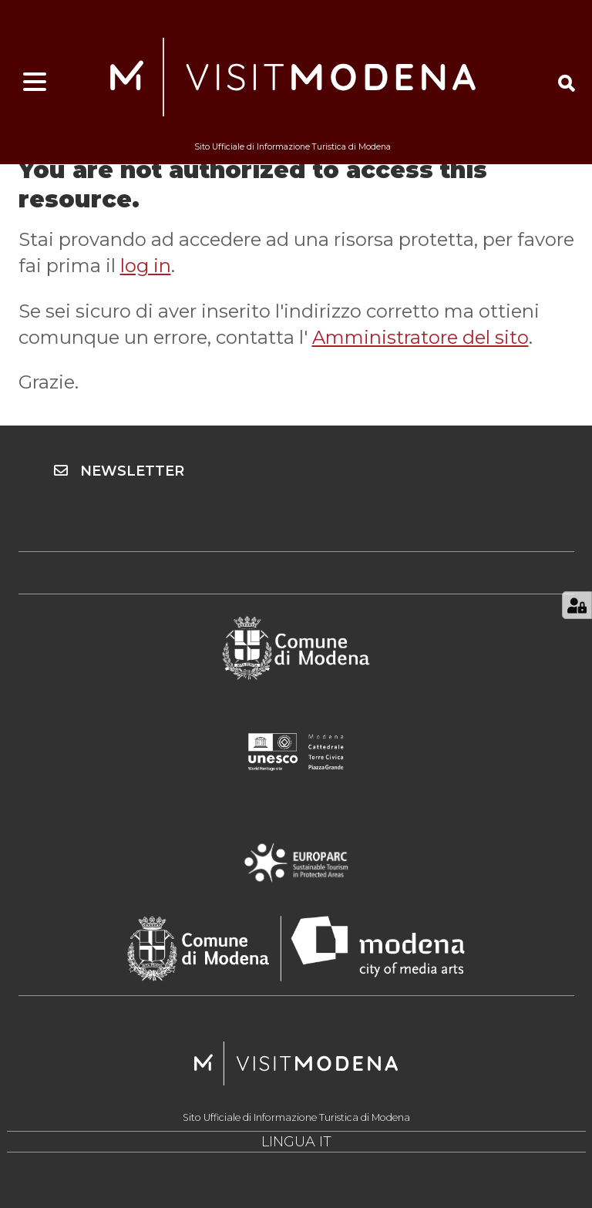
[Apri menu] (35, 82)
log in (145, 265)
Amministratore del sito (420, 337)
